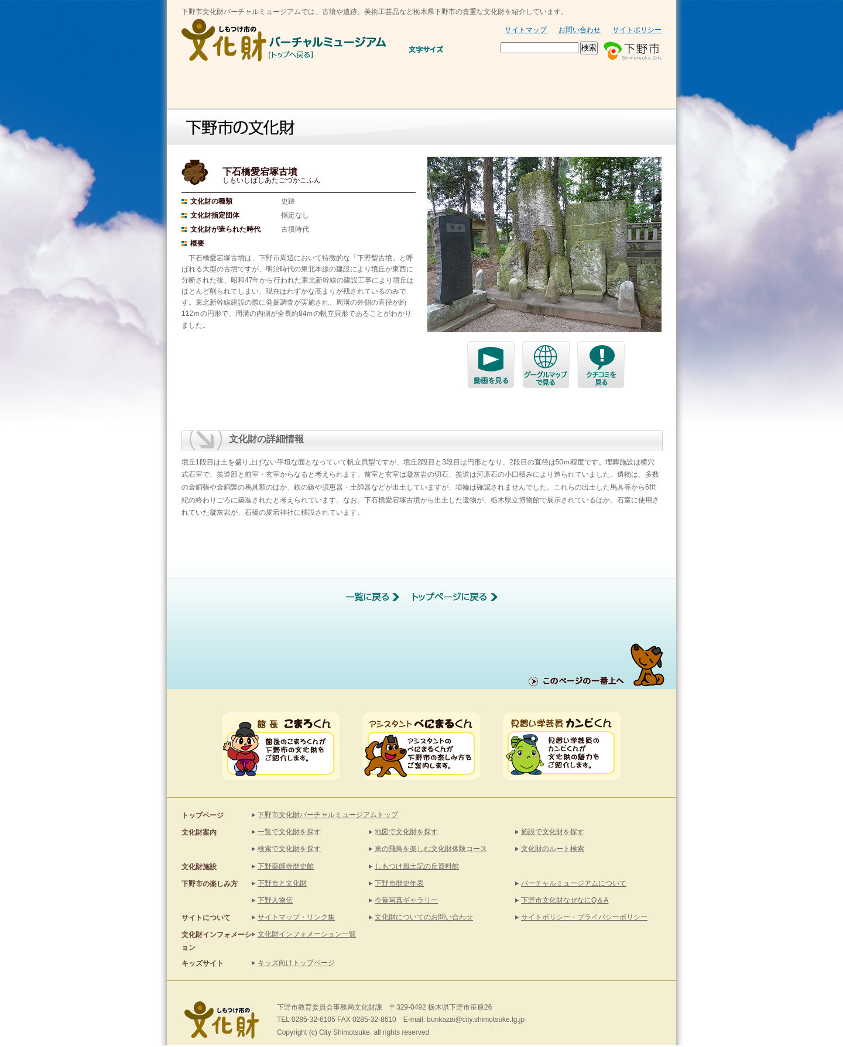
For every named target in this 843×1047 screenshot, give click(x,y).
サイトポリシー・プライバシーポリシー (584, 917)
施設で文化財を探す (552, 832)
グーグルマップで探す (546, 364)
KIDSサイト (620, 87)
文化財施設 (413, 87)
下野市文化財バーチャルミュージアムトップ (328, 815)
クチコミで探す (601, 364)
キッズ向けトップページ (296, 963)
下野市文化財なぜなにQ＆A (564, 900)
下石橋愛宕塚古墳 (491, 364)
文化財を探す (316, 87)
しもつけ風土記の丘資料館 (417, 866)
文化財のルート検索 (552, 849)
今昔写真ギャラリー (406, 900)
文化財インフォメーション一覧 (307, 934)
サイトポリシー (637, 30)
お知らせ (215, 87)
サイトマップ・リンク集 (296, 917)
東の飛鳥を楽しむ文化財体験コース (431, 849)
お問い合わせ (579, 30)
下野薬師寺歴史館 (286, 866)
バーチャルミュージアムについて (573, 883)
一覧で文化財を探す (289, 832)
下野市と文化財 (511, 87)
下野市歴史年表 (399, 883)
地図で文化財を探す (406, 832)
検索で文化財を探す (289, 849)
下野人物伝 (275, 900)
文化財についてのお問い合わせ (424, 917)
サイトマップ (526, 30)
